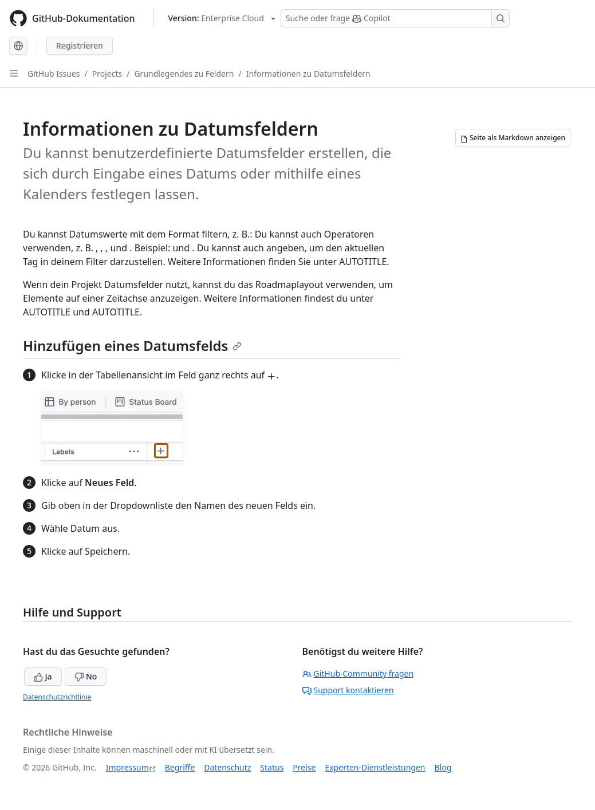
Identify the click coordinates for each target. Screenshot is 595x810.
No (85, 676)
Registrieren (79, 45)
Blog (443, 767)
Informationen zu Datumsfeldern (308, 73)
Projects (107, 73)
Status (271, 767)
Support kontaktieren (348, 690)
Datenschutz (227, 767)
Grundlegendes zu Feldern (184, 73)
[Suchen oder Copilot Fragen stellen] (395, 18)
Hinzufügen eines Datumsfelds (132, 345)
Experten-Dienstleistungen (375, 767)
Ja (43, 676)
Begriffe (180, 767)
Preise (304, 767)
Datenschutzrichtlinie (57, 697)
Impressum (127, 767)
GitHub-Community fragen (358, 673)
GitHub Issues (53, 73)
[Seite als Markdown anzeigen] (512, 138)
